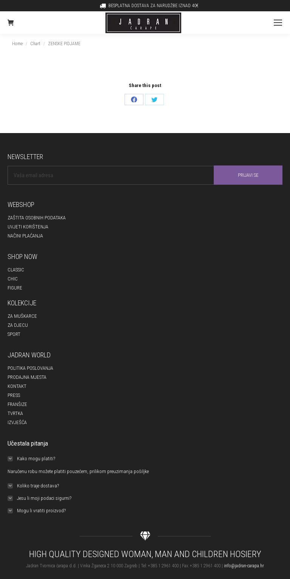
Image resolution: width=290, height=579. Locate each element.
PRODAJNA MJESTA (27, 377)
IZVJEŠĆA (17, 422)
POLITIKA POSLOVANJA (30, 368)
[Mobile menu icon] (277, 22)
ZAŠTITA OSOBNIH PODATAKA (37, 218)
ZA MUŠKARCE (22, 316)
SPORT (14, 334)
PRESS (14, 395)
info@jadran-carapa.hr (244, 565)
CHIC (13, 279)
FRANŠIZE (17, 404)
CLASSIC (16, 270)
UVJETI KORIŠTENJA (28, 227)
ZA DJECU (18, 325)
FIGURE (15, 288)
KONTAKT (17, 386)
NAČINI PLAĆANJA (25, 236)
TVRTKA (15, 413)
